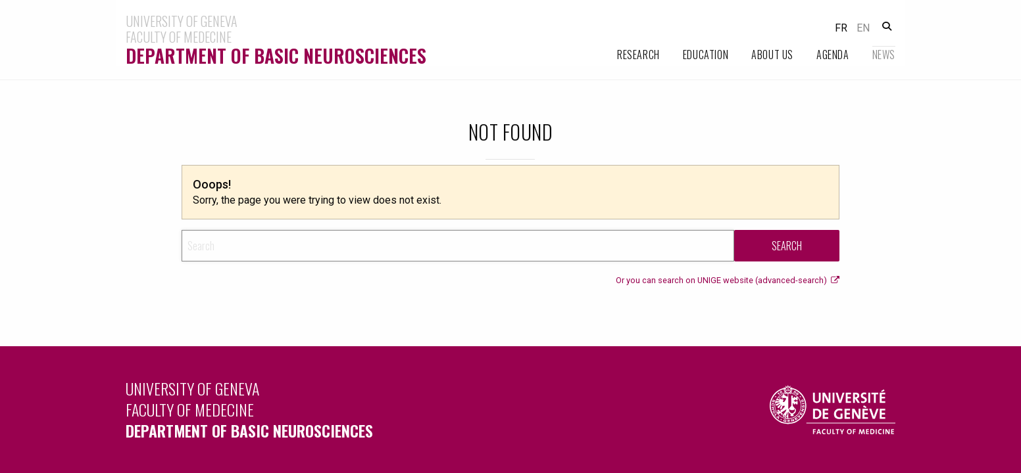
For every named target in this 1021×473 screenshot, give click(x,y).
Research (638, 54)
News (883, 54)
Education (705, 54)
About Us (772, 54)
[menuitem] (627, 55)
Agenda (832, 54)
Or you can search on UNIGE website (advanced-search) (727, 280)
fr (841, 28)
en (863, 28)
